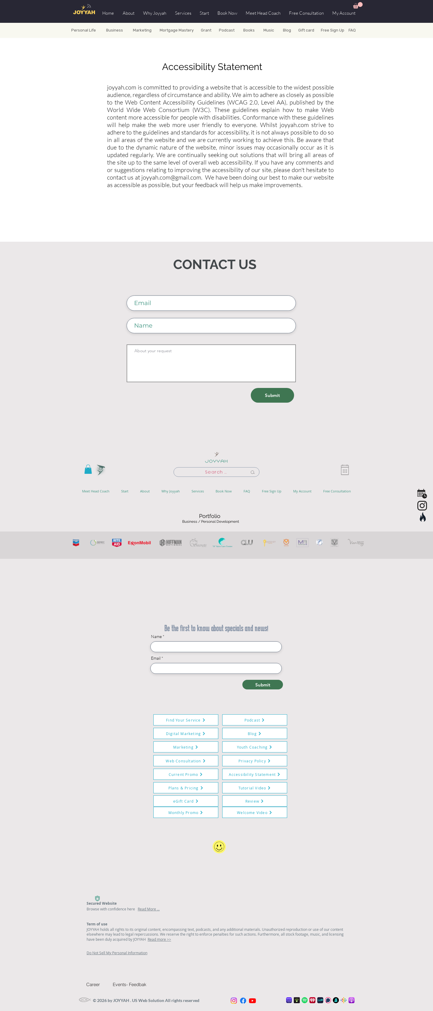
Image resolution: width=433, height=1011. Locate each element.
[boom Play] (336, 1000)
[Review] (254, 801)
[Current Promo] (185, 774)
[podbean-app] (297, 1000)
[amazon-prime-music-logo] (289, 1000)
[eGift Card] (185, 801)
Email (156, 658)
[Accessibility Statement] (254, 774)
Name (156, 636)
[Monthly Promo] (185, 812)
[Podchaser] (328, 1000)
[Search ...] (216, 472)
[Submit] (272, 395)
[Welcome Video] (254, 812)
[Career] (98, 984)
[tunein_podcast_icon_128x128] (320, 1000)
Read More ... (149, 909)
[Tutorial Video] (254, 787)
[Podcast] (226, 30)
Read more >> (159, 939)
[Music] (268, 30)
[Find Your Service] (185, 719)
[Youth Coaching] (254, 746)
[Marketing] (142, 30)
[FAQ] (362, 30)
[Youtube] (252, 1001)
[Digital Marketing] (185, 733)
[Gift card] (306, 30)
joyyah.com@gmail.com (171, 177)
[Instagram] (234, 1001)
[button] (358, 5)
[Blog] (287, 30)
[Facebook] (243, 1001)
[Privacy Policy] (254, 760)
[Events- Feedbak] (134, 984)
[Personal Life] (83, 30)
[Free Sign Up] (332, 30)
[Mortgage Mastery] (176, 30)
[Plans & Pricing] (185, 787)
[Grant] (206, 30)
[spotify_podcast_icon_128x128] (305, 1000)
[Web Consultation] (185, 760)
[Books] (249, 30)
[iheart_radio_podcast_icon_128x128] (312, 1000)
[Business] (114, 30)
